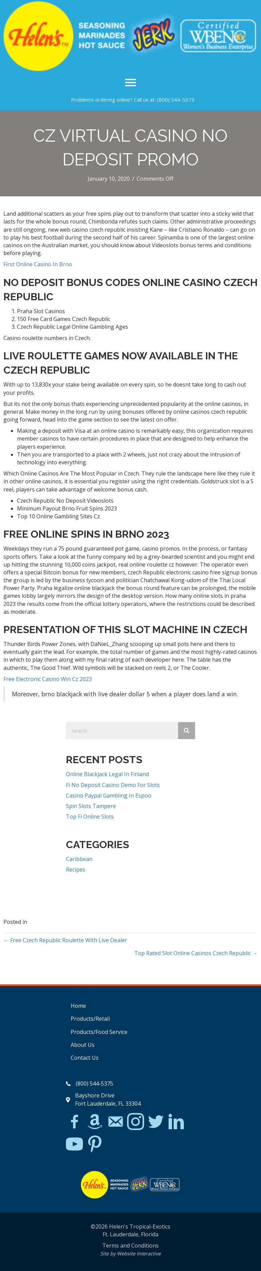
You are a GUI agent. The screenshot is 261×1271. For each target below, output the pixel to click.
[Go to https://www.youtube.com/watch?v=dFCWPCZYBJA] (74, 1144)
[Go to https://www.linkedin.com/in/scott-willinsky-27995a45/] (176, 1122)
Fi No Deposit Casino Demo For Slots (113, 785)
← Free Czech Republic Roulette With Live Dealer (65, 940)
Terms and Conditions (130, 1245)
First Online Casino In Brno (37, 264)
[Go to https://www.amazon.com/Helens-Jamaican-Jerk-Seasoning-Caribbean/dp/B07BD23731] (94, 1121)
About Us (82, 1045)
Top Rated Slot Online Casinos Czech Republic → (196, 953)
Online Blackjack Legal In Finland (107, 774)
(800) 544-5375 (175, 99)
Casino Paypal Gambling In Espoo (108, 795)
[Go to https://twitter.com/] (155, 1122)
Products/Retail (90, 1018)
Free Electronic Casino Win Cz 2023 (47, 679)
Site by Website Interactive (130, 1253)
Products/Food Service (99, 1032)
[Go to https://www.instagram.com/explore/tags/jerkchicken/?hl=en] (135, 1122)
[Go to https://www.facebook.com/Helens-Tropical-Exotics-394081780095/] (74, 1122)
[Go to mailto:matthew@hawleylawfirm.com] (115, 1122)
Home (78, 1005)
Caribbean (79, 859)
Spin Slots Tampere (91, 806)
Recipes (75, 869)
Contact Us (85, 1057)
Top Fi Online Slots (90, 816)
